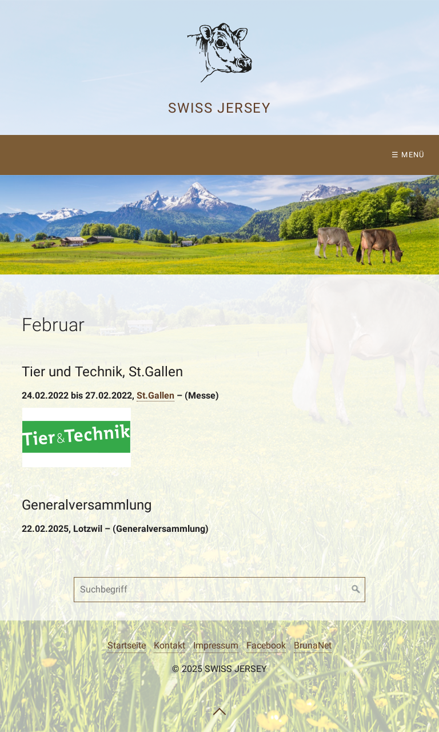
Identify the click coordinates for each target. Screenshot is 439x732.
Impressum (215, 645)
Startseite (126, 645)
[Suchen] (356, 589)
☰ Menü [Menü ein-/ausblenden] (408, 154)
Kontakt (169, 645)
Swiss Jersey (219, 108)
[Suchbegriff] (219, 589)
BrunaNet (313, 645)
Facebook (266, 645)
